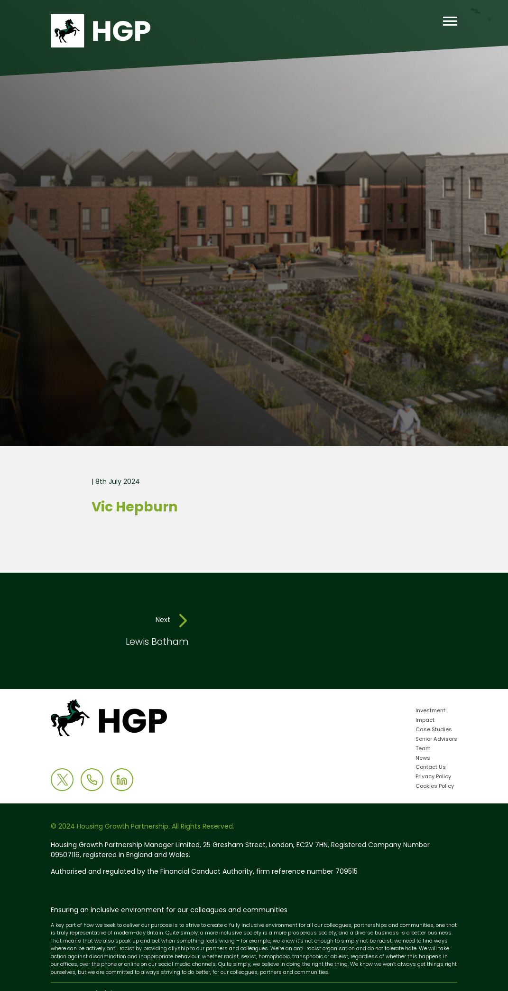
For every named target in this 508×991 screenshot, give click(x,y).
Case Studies (434, 730)
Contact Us (431, 767)
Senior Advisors (436, 739)
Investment (430, 711)
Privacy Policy (433, 777)
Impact (425, 720)
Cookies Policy (435, 786)
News (423, 758)
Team (423, 749)
